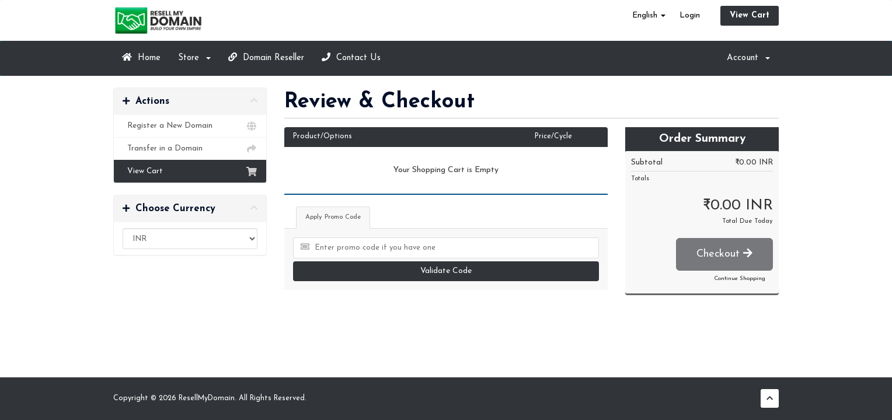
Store (194, 58)
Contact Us (351, 57)
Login (690, 15)
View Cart (749, 15)
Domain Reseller (266, 57)
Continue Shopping (739, 278)
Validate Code (446, 271)
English (648, 15)
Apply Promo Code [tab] (333, 217)
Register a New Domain (190, 126)
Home (141, 57)
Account (748, 58)
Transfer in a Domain (190, 149)
